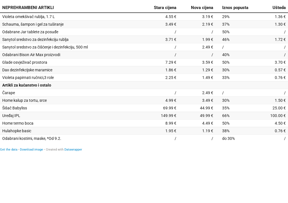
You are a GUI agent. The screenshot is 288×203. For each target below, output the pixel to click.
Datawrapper (73, 149)
